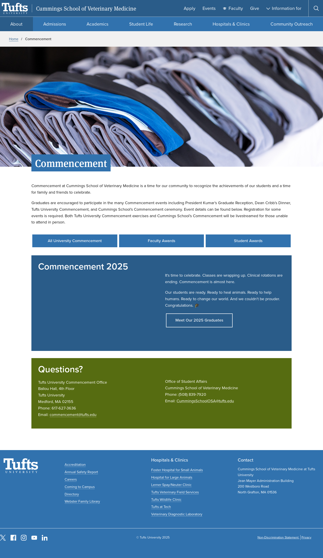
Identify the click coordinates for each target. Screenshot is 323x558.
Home (13, 39)
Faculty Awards (161, 241)
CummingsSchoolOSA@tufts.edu (205, 401)
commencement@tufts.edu (73, 415)
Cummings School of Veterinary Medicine (86, 8)
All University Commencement (75, 241)
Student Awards (248, 241)
